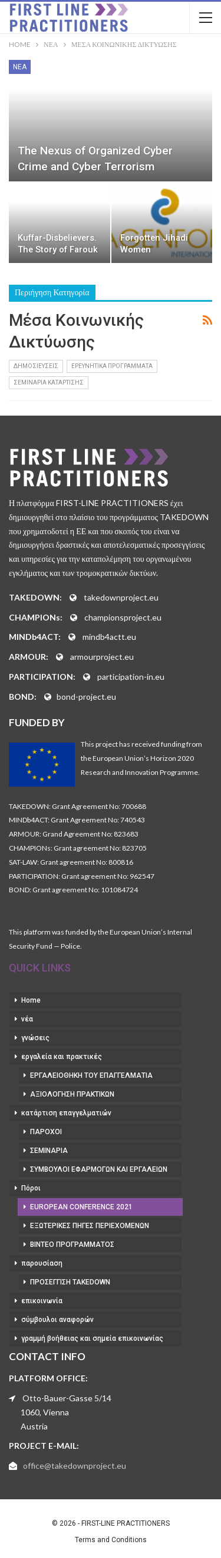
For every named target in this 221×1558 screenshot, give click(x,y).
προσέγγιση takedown (70, 1282)
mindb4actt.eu (109, 637)
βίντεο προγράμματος (72, 1244)
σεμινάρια (49, 1150)
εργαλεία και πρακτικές (61, 1057)
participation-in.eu (130, 677)
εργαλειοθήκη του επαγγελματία (91, 1075)
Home (31, 1000)
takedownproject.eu (121, 597)
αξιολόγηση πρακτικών (72, 1094)
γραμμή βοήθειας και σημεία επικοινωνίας (92, 1338)
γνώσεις (35, 1038)
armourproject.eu (102, 657)
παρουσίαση (41, 1263)
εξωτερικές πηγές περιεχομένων (89, 1226)
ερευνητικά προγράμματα (112, 366)
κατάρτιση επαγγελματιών (66, 1113)
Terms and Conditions (111, 1540)
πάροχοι (46, 1132)
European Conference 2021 (81, 1207)
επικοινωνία (41, 1301)
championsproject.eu (122, 617)
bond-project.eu (86, 697)
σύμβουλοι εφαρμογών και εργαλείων (98, 1169)
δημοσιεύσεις (36, 366)
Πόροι (31, 1188)
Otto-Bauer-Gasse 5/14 (66, 1398)
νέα (20, 67)
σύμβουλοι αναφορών (57, 1320)
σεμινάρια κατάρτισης (49, 382)
